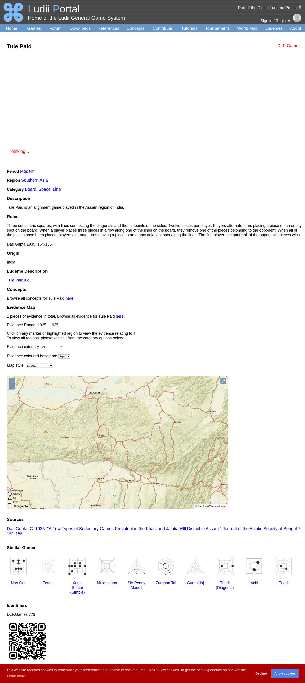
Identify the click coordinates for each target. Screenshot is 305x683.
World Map (247, 28)
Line (57, 189)
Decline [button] (261, 673)
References (108, 28)
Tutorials (189, 28)
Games (34, 28)
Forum (55, 28)
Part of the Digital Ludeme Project (268, 8)
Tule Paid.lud (18, 280)
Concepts (135, 28)
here (69, 298)
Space (45, 189)
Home (11, 28)
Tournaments (217, 28)
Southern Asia (34, 180)
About (295, 28)
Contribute (162, 28)
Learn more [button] (16, 676)
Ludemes (274, 28)
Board (30, 189)
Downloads (80, 28)
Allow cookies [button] (285, 673)
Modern (27, 171)
